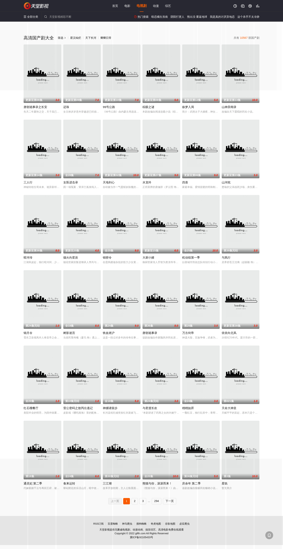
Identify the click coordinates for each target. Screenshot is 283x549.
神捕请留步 (110, 408)
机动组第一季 (191, 257)
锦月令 (28, 333)
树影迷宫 (69, 333)
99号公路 (109, 107)
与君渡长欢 (149, 408)
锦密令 (107, 257)
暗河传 (28, 257)
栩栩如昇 (188, 408)
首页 (115, 5)
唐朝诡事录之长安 (35, 107)
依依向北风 (229, 333)
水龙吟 (146, 182)
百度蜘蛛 (113, 523)
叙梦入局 (188, 107)
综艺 (168, 5)
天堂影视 (36, 5)
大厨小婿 (148, 257)
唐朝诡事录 (149, 333)
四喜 (185, 182)
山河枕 (226, 182)
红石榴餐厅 (31, 408)
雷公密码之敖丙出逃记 (78, 408)
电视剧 (142, 6)
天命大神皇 (229, 408)
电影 (127, 5)
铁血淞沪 (109, 333)
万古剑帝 (188, 333)
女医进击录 (70, 182)
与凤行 (226, 257)
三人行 (28, 182)
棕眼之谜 (148, 107)
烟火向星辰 (70, 257)
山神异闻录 (229, 107)
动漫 (156, 5)
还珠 (66, 107)
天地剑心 (109, 182)
